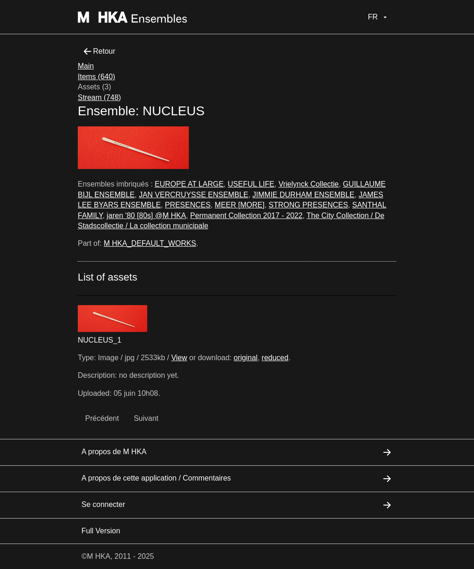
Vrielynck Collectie (309, 184)
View (179, 358)
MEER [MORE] (240, 205)
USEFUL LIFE (251, 184)
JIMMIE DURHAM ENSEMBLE (303, 195)
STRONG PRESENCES (308, 205)
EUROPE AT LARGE (189, 184)
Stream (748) (99, 97)
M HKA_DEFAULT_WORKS (150, 243)
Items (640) (96, 77)
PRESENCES (188, 205)
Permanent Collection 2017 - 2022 (246, 215)
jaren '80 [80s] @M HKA (146, 215)
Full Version (100, 531)
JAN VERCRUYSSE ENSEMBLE (194, 195)
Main (86, 66)
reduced (275, 358)
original (246, 358)
